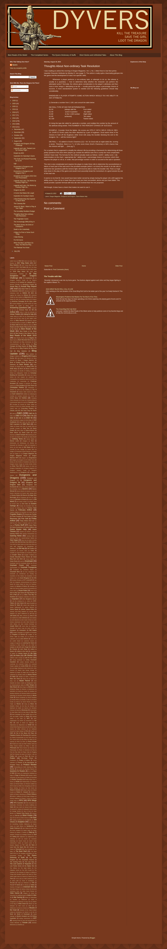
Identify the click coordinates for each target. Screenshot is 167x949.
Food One (32, 512)
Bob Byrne (21, 358)
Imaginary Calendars (23, 596)
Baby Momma (20, 320)
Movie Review (27, 701)
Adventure (34, 289)
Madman (12, 672)
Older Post (118, 266)
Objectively (13, 725)
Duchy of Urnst (30, 466)
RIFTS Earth (13, 786)
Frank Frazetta (16, 516)
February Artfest (25, 510)
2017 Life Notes (21, 267)
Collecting (32, 394)
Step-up (31, 832)
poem (23, 754)
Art (33, 310)
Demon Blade (30, 439)
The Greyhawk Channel (26, 859)
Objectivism (22, 725)
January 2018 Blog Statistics (18, 611)
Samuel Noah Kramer (31, 807)
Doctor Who (30, 449)
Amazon (34, 299)
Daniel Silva (31, 426)
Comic (32, 396)
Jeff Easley (13, 615)
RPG (21, 800)
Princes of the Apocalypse (26, 762)
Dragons (14, 460)
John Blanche (15, 620)
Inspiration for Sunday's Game (24, 196)
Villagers (25, 893)
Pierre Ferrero (23, 747)
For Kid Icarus (18, 240)
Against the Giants (15, 295)
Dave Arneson (30, 430)
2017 (14, 115)
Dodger (12, 451)
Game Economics (17, 527)
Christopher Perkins (17, 387)
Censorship (23, 381)
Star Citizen (26, 828)
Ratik (27, 777)
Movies (19, 704)
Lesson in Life (14, 647)
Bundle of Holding (25, 370)
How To (33, 590)
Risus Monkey (14, 788)
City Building (26, 389)
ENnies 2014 (33, 501)
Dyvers (14, 65)
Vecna (33, 889)
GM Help (22, 548)
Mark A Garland (29, 676)
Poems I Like (31, 754)
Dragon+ (24, 457)
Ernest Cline (15, 503)
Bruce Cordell (30, 368)
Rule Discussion (30, 802)
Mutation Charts (14, 706)
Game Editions (29, 527)
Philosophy (13, 747)
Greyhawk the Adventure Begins (23, 569)
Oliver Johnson (21, 729)
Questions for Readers (17, 771)
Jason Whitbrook (22, 613)
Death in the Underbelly (21, 229)
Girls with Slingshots (16, 546)
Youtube (25, 922)
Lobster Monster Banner (27, 662)
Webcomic (24, 899)
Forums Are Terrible (31, 514)
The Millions (13, 868)
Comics (24, 398)
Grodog (32, 573)
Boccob (29, 358)
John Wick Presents (28, 622)
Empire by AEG (19, 153)
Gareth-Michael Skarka (27, 538)
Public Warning (27, 767)
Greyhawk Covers (17, 565)
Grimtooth (12, 573)
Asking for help (29, 314)
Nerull (18, 710)
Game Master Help (81, 196)
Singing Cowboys (17, 819)
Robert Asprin (27, 790)
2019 (14, 109)
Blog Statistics (22, 351)
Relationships (26, 781)
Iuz (36, 599)
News (27, 716)
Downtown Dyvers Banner (23, 451)
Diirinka (32, 443)
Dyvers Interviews (15, 493)
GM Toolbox (31, 548)
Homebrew (32, 588)
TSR (33, 882)
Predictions (13, 760)
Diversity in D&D (23, 445)
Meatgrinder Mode (32, 683)
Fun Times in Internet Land (22, 523)
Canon (28, 375)
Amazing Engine (25, 299)
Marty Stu (25, 678)
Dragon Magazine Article (18, 455)
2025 (14, 103)
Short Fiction (27, 815)
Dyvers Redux (16, 495)
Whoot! (30, 903)
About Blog (116, 55)
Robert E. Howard (22, 792)
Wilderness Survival (15, 908)
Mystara (32, 706)
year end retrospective (29, 920)
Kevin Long (21, 628)
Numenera (29, 720)
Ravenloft (34, 777)
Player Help (26, 752)
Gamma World (14, 538)
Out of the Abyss (21, 733)
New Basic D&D (16, 712)
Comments (15, 90)
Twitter (33, 884)
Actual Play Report (29, 286)
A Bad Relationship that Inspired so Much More (24, 200)
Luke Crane (27, 668)
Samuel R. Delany (16, 809)
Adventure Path (14, 293)
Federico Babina (14, 512)
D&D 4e (20, 418)
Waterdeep (34, 897)
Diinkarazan (23, 443)
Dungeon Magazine (29, 468)
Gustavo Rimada (16, 580)
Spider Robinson (15, 828)
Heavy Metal (19, 584)
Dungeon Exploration (15, 468)
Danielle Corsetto (15, 428)
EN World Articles (22, 501)
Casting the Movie (24, 379)
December (17, 129)
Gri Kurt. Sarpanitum (28, 571)
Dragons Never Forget (16, 464)
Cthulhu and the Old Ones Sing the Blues (23, 410)
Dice (32, 441)
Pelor (23, 741)
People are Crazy (16, 743)
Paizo (32, 733)
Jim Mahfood (13, 617)
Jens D (32, 615)
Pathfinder (34, 735)
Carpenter (31, 377)
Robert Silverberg (20, 794)
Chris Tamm (31, 385)
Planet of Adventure (24, 750)
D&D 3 (12, 415)
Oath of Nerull (20, 722)
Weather (15, 899)
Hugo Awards (31, 592)
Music (32, 704)
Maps (14, 676)
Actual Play (14, 286)
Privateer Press (15, 764)
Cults (13, 413)
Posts (14, 86)
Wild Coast (21, 905)
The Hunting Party (16, 862)
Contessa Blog (31, 400)
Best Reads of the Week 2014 (25, 333)
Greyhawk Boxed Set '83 (28, 563)
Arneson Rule (23, 310)
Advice (24, 293)
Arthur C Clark (23, 312)
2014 (14, 124)
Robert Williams (32, 794)
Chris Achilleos (20, 385)
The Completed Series (39, 55)
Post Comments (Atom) (61, 269)
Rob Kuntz (31, 788)
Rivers (23, 788)
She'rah (17, 815)
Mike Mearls (13, 687)
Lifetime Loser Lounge (16, 657)
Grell (21, 561)
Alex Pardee (19, 297)
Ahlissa (26, 295)
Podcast (17, 754)
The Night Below (26, 868)
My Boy (24, 706)
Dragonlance (33, 457)
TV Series (17, 884)
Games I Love (30, 531)
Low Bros (34, 666)
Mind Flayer (23, 687)
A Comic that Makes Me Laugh (24, 193)
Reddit (17, 781)
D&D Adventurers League (17, 420)
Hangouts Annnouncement (22, 582)
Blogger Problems (15, 356)
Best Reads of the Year (20, 338)
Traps (19, 882)
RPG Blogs (32, 800)
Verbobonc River (14, 891)
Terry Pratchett (28, 849)
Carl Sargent (21, 377)
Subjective (22, 836)
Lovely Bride (24, 666)
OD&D (30, 725)
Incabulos (34, 596)
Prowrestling (17, 767)
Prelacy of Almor (24, 760)
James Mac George (28, 605)
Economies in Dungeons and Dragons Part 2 (23, 167)
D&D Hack (22, 422)
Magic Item (26, 672)
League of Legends (15, 643)
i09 (21, 594)
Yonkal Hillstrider (14, 922)
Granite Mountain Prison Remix (20, 557)
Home (84, 266)
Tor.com (12, 882)
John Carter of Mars (26, 620)
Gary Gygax (14, 540)
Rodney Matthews (15, 798)
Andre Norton (27, 303)
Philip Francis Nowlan (16, 745)
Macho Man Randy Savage (26, 670)
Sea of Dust (27, 811)
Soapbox (21, 822)
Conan (22, 400)
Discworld (12, 445)
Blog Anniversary (26, 342)
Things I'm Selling (30, 872)
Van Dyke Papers (14, 889)
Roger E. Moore (26, 798)
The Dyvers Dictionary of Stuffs (64, 55)
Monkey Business (14, 693)
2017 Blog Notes (23, 263)
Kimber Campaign (18, 632)
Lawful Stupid (16, 641)
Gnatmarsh (13, 550)
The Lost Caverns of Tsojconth (20, 864)
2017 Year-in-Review (19, 269)
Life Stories (28, 655)
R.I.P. (29, 771)
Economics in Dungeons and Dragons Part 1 (23, 172)
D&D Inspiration (15, 424)
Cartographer (13, 379)
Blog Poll (14, 348)
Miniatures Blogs (14, 689)
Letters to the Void (22, 651)
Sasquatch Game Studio (30, 809)
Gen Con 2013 (16, 542)
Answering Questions (18, 308)
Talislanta (31, 847)
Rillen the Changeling (24, 786)
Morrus (18, 701)
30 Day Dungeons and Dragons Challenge (23, 276)
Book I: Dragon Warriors (26, 360)
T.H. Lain (25, 845)
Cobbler (25, 394)
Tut (11, 884)
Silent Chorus (24, 817)
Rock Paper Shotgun (29, 796)
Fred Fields (27, 516)
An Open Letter (32, 301)
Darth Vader (20, 430)
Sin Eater (33, 817)
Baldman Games (32, 320)
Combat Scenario (22, 396)
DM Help (18, 447)
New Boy (34, 712)
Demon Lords (14, 441)
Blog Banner (26, 344)
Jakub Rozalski (30, 603)
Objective (31, 722)
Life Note (33, 653)
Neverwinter (33, 710)
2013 (14, 127)
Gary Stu (23, 540)
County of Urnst (14, 406)
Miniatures (31, 687)
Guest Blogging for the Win (28, 578)
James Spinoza (29, 607)
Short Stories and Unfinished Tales (93, 55)
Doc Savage (20, 449)
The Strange (19, 872)
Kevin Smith (30, 628)
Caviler (33, 379)
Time (11, 878)
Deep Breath (33, 437)
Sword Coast (22, 841)
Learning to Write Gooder (17, 645)
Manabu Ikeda (21, 674)
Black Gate (13, 340)
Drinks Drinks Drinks (31, 464)
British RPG (30, 366)
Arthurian (32, 312)
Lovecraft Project (23, 664)
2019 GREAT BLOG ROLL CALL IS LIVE (59, 289)
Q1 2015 (19, 769)
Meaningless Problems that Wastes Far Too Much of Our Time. (77, 297)
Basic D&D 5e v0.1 (18, 324)
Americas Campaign (18, 301)
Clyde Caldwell (16, 394)
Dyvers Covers (31, 491)
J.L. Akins (27, 601)
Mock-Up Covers (22, 691)
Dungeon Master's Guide (18, 470)
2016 (14, 118)
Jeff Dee (32, 613)
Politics (12, 756)
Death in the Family (22, 437)
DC (36, 434)
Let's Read (23, 649)
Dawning (30, 434)
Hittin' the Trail (14, 588)
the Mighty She (29, 866)
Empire (30, 499)
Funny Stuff (19, 525)
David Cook (26, 432)
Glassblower (30, 546)
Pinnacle (32, 747)
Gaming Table (30, 536)
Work (11, 914)
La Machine (30, 636)
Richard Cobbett (30, 783)
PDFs (18, 741)
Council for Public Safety (27, 404)
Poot (26, 756)
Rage (11, 775)
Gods (32, 550)
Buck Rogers (13, 370)
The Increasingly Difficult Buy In (24, 222)
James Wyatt (14, 609)
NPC (28, 718)
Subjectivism (31, 836)
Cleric (35, 391)
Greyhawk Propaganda (29, 567)
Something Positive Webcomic (21, 824)
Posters (12, 758)
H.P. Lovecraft (27, 580)
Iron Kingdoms (27, 599)
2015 (14, 121)
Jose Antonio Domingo (27, 624)
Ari (15, 310)
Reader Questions (17, 779)
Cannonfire (21, 375)
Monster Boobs (26, 693)
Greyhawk (29, 561)
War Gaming (18, 897)
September (18, 138)
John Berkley (33, 617)
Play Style (17, 752)
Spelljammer (30, 826)
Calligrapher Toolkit (22, 373)
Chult (18, 389)
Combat (12, 396)
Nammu (26, 708)
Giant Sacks (20, 544)
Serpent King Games (22, 813)
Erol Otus (25, 503)
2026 (14, 100)
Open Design (19, 731)
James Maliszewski (15, 607)
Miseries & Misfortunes (28, 689)
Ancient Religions (17, 303)
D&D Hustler (31, 422)
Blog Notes (33, 346)
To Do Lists (18, 878)
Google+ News (16, 554)
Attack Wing (13, 316)
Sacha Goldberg (29, 805)
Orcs (26, 731)
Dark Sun (26, 428)
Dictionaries (13, 443)
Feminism (24, 512)
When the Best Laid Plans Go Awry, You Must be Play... (23, 243)
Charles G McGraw (24, 383)
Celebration (13, 381)
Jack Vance (20, 603)
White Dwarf (22, 903)
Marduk (21, 676)
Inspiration (15, 599)
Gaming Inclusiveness (28, 533)
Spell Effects (19, 826)
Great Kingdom (30, 559)
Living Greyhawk (17, 659)
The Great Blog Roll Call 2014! (66, 309)
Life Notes (16, 655)
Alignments (27, 297)
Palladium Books (15, 735)
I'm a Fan (13, 594)
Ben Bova (29, 324)
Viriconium (13, 895)
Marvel (33, 678)
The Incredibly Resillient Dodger (24, 211)
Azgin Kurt (13, 318)
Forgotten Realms (16, 514)
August (16, 141)
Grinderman (22, 573)
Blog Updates (30, 354)
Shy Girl (12, 817)
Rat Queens (21, 777)
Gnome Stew (23, 550)
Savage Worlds (16, 811)
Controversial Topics (15, 402)
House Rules (23, 590)
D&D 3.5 (19, 416)
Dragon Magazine (55, 196)
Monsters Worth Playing (24, 695)
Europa (21, 506)
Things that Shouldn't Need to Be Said (20, 874)
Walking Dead (21, 895)
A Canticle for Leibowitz (25, 282)
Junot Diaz (25, 626)
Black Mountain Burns (24, 340)
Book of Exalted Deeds (17, 362)
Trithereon (26, 882)
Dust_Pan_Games (23, 487)
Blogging (25, 356)
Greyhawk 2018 (14, 563)
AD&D (16, 289)
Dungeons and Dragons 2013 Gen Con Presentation (25, 177)
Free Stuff (24, 518)
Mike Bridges (30, 685)
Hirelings (32, 586)
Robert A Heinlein (15, 790)
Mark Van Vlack (15, 678)
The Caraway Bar (19, 203)
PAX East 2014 (30, 737)
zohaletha (19, 924)
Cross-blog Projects (27, 408)
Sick (17, 817)
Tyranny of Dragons (15, 887)
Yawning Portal (16, 920)
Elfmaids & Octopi (20, 499)
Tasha (11, 849)
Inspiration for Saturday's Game (24, 156)
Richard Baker (19, 783)
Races (18, 773)
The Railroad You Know (21, 247)
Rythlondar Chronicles (16, 805)
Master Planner (24, 681)
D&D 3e (12, 418)
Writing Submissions (25, 918)
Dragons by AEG (19, 190)
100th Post (13, 261)
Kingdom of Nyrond (18, 634)
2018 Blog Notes (19, 271)
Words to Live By (29, 912)
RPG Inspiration (18, 802)
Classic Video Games (25, 391)
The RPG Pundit (27, 870)
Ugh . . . (16, 163)
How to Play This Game (17, 592)
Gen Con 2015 (27, 542)
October (17, 135)
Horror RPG (13, 590)
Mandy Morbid (32, 674)
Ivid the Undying (17, 601)
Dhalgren (25, 441)
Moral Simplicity (32, 697)
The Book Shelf (21, 851)
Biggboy (31, 338)
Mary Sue (13, 680)
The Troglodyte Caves (21, 219)
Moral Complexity (20, 697)
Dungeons (24, 472)
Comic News (14, 398)
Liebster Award (22, 653)
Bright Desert (20, 366)
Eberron (25, 495)
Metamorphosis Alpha (18, 685)
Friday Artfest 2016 (26, 520)
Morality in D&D (25, 699)
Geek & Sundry (32, 540)
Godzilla (12, 552)
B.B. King (21, 318)
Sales (11, 807)
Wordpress (19, 912)
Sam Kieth (19, 807)
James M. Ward (15, 605)
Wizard (25, 908)
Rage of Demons (20, 775)
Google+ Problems (29, 554)
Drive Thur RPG (17, 466)
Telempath (19, 849)
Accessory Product (28, 284)
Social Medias (33, 822)
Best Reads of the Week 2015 (23, 335)
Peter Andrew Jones (29, 743)
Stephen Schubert (15, 834)
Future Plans (33, 525)
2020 (14, 106)
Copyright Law (32, 402)
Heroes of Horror (22, 586)
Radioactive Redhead (29, 773)
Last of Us (34, 638)
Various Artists (25, 889)
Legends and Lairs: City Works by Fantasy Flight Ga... (25, 181)
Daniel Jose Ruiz (20, 426)
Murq (25, 704)
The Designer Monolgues (25, 853)
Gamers (22, 531)
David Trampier (20, 434)
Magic (18, 672)
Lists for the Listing (31, 657)
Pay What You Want (26, 739)
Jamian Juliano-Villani (27, 609)
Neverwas (25, 710)
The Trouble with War (53, 276)
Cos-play (14, 404)
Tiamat (24, 876)
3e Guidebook (27, 278)
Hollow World (23, 588)
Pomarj (20, 756)
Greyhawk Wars (15, 571)
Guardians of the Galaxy (17, 576)
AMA (17, 299)
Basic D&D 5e (32, 322)
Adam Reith (25, 289)
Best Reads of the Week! (17, 55)
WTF (35, 918)
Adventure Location (29, 291)
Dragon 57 (18, 453)
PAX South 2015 (14, 739)
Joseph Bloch (14, 626)
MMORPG (12, 691)
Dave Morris (14, 432)
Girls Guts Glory (30, 544)
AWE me (21, 316)
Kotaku (22, 636)
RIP (34, 786)
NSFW (21, 720)
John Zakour (13, 624)
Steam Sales (26, 830)
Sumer (26, 838)
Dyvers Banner (21, 491)
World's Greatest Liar (23, 916)
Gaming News (16, 536)
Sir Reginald (27, 819)
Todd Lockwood (28, 878)
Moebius (32, 691)
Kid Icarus (33, 630)
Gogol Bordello (21, 552)
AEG (32, 293)
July (15, 251)
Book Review (24, 364)
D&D (19, 413)
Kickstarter (22, 630)
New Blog (25, 712)
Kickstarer (13, 630)
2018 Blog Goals (32, 269)
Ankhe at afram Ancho (26, 305)
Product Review (30, 765)
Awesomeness (30, 316)
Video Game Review (28, 891)
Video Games (15, 893)
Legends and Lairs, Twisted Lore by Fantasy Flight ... (24, 149)
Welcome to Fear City (24, 901)
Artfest (12, 312)
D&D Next (26, 424)
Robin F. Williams (16, 796)
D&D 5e (29, 418)
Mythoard (12, 708)
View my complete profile (18, 68)
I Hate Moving (18, 237)
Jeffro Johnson (23, 615)
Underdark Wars (28, 887)
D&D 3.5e (30, 416)
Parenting (25, 735)
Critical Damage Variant (28, 406)
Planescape (13, 750)
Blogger (92, 938)
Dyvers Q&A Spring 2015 (29, 493)
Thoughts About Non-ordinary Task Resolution (23, 215)
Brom (21, 368)
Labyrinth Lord (14, 638)
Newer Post (48, 266)
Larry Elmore (24, 638)
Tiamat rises (31, 876)
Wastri (26, 897)
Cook (24, 402)
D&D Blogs (29, 420)
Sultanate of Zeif (15, 838)
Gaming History (15, 533)
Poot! (32, 756)
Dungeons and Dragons (68, 196)
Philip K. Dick (30, 745)
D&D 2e (31, 413)
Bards (23, 322)
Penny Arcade (32, 741)
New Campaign (16, 714)
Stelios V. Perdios (21, 832)
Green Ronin (14, 561)
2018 (14, 112)
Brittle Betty (13, 368)
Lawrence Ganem (29, 641)
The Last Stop (29, 862)
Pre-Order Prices (27, 758)
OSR (11, 733)
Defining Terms (17, 439)
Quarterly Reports (29, 769)
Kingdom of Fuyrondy (31, 632)
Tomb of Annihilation (28, 880)
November (17, 132)
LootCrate (12, 664)
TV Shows (25, 884)
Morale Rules (15, 699)
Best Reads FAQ (21, 327)
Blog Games (22, 346)
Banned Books (16, 322)
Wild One (31, 905)
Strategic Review (26, 834)
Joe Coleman (23, 617)
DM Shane (27, 447)
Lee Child (31, 645)
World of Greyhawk (23, 914)
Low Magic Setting (17, 668)
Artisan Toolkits (15, 314)
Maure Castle (20, 683)
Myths (19, 708)
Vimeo (32, 893)
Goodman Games (32, 552)
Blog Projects (24, 348)
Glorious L (13, 548)
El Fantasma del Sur (25, 497)
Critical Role (13, 408)
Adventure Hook (17, 291)
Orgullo (33, 731)
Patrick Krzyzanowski (17, 737)
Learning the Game (28, 643)
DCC (13, 437)
